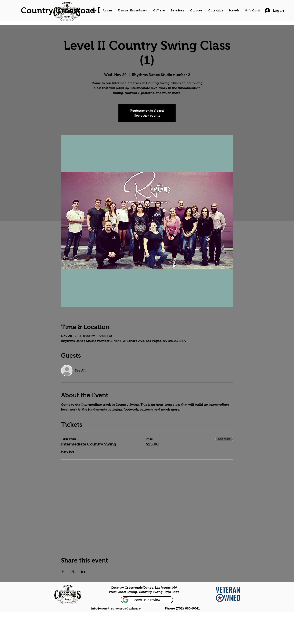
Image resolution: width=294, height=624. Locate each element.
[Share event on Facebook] (63, 571)
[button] (147, 599)
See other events (147, 115)
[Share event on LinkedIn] (83, 571)
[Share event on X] (73, 571)
